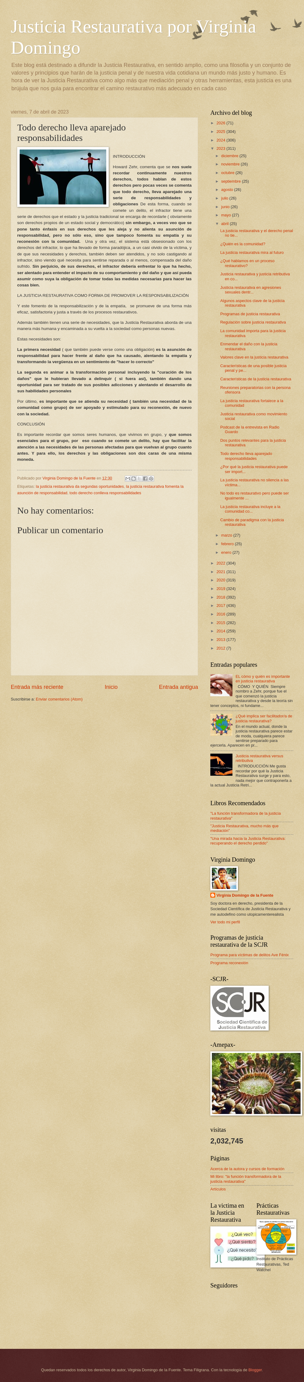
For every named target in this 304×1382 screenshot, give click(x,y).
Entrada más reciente (37, 687)
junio (226, 206)
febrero (228, 544)
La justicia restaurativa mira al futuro (252, 252)
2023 (221, 148)
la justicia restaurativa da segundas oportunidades (80, 486)
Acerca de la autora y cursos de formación (247, 1169)
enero (226, 552)
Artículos (218, 1189)
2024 (221, 140)
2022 (221, 563)
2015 (221, 622)
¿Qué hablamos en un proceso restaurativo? (247, 263)
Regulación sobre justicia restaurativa (253, 322)
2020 (221, 580)
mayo (226, 215)
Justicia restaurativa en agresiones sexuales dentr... (250, 289)
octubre (228, 172)
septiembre (231, 181)
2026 (221, 123)
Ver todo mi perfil (225, 922)
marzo (227, 535)
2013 (221, 639)
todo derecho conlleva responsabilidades (105, 493)
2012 (221, 648)
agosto (227, 189)
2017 (221, 605)
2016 (221, 614)
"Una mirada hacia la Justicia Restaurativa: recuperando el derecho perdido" (248, 840)
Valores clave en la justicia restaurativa (254, 357)
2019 (221, 588)
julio (225, 198)
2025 (221, 131)
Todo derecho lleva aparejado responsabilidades (246, 455)
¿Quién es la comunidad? (242, 244)
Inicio (111, 687)
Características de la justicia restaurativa (255, 379)
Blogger (255, 1370)
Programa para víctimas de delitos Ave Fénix (249, 955)
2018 (221, 597)
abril (225, 223)
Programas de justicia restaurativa (250, 314)
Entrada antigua (178, 687)
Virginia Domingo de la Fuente (244, 895)
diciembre (230, 155)
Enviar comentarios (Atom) (59, 699)
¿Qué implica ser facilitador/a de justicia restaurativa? (264, 718)
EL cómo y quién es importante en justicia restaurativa (263, 678)
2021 (221, 571)
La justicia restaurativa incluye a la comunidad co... (250, 509)
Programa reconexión (229, 963)
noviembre (231, 164)
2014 (221, 631)
